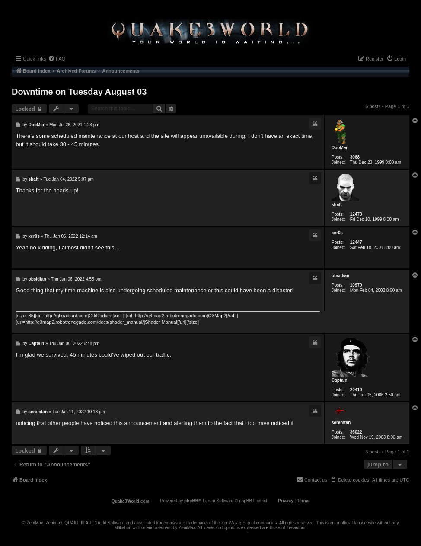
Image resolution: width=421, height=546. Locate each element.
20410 (356, 389)
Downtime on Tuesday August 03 (79, 91)
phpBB (191, 500)
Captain (340, 380)
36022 (356, 432)
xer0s (337, 232)
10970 (356, 285)
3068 (355, 157)
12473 (356, 214)
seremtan (341, 422)
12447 (356, 242)
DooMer (340, 147)
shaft (337, 204)
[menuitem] (56, 59)
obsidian (340, 275)
